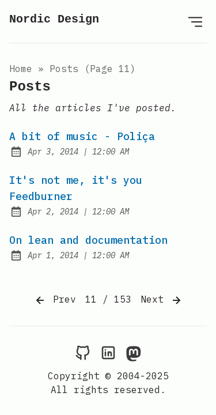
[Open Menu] (195, 21)
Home (20, 68)
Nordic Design (54, 19)
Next (162, 300)
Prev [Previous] (54, 300)
